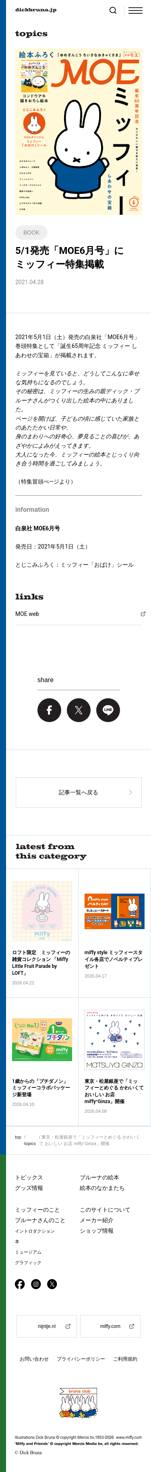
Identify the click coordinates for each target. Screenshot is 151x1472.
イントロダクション (35, 1231)
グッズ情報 (29, 1188)
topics (30, 1143)
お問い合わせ (34, 1359)
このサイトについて (105, 1209)
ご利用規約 (125, 1359)
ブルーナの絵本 (99, 1177)
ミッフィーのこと (37, 1209)
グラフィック (28, 1262)
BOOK (31, 232)
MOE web (27, 614)
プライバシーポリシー (81, 1359)
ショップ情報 (97, 1230)
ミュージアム (28, 1252)
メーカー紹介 (97, 1220)
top (18, 1137)
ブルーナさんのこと (40, 1220)
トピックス (29, 1177)
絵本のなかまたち (102, 1188)
